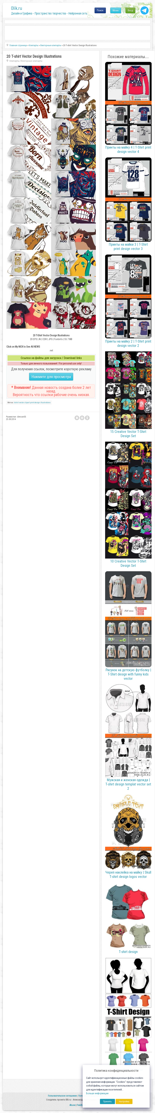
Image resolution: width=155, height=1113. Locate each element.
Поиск (100, 10)
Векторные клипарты (31, 61)
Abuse (72, 1105)
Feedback (81, 1105)
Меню (116, 10)
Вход (130, 10)
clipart (27, 402)
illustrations (45, 402)
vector (21, 402)
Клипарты (14, 61)
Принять (107, 1101)
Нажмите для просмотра (51, 376)
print (32, 402)
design (37, 402)
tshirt (16, 402)
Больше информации (97, 1093)
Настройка (124, 1101)
